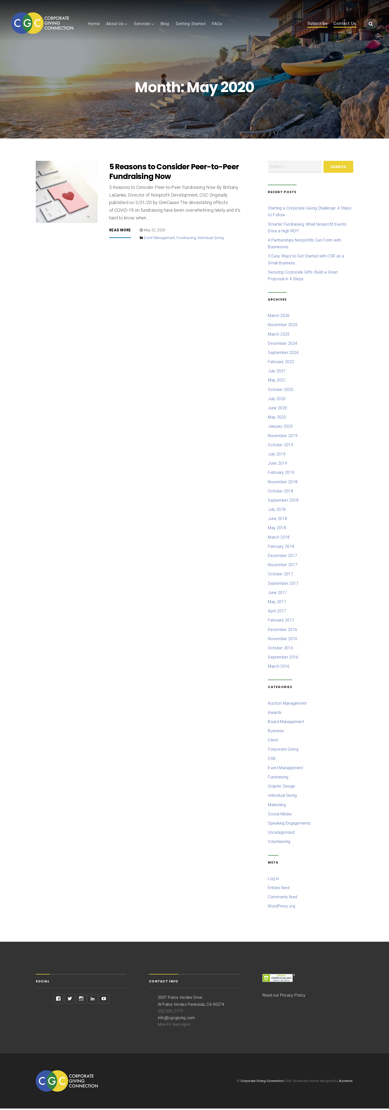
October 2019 (280, 446)
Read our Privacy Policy (284, 996)
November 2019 (282, 437)
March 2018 (278, 538)
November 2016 (282, 640)
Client (273, 741)
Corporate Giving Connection (262, 1082)
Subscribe (317, 23)
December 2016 (282, 631)
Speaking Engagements (289, 824)
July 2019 (276, 455)
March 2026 (278, 317)
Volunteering (279, 843)
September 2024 (283, 354)
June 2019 (277, 464)
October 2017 (280, 575)
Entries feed (278, 889)
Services (142, 23)
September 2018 (283, 501)
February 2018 (281, 548)
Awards (275, 714)
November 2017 (282, 566)
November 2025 (282, 326)
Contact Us (344, 23)
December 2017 (282, 557)
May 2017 (277, 603)
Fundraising (186, 239)
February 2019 (281, 474)
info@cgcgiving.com (176, 1019)
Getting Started (191, 23)
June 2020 (277, 409)
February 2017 (281, 621)
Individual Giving (211, 239)
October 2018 (280, 492)
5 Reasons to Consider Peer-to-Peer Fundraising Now (174, 173)
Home (94, 23)
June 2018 (277, 520)
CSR (272, 760)
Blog (165, 23)
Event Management (159, 239)
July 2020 (276, 400)
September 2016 (283, 658)
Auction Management (287, 704)
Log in (273, 880)
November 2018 (282, 483)
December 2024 (282, 345)
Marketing (276, 806)
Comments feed (282, 898)
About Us (115, 23)
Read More (120, 232)
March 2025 (278, 335)
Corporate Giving (283, 751)
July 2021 (276, 372)
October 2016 (280, 649)
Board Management (286, 723)
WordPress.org (281, 907)
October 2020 (280, 391)
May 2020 (277, 418)
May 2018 (277, 529)
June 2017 (277, 594)
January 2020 (280, 428)
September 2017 (283, 585)
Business (276, 732)
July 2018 (276, 511)
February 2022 (281, 363)
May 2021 (277, 382)
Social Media (279, 815)
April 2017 (277, 612)
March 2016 (278, 667)
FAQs (217, 23)
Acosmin (346, 1082)
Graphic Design (281, 787)
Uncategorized (281, 834)
